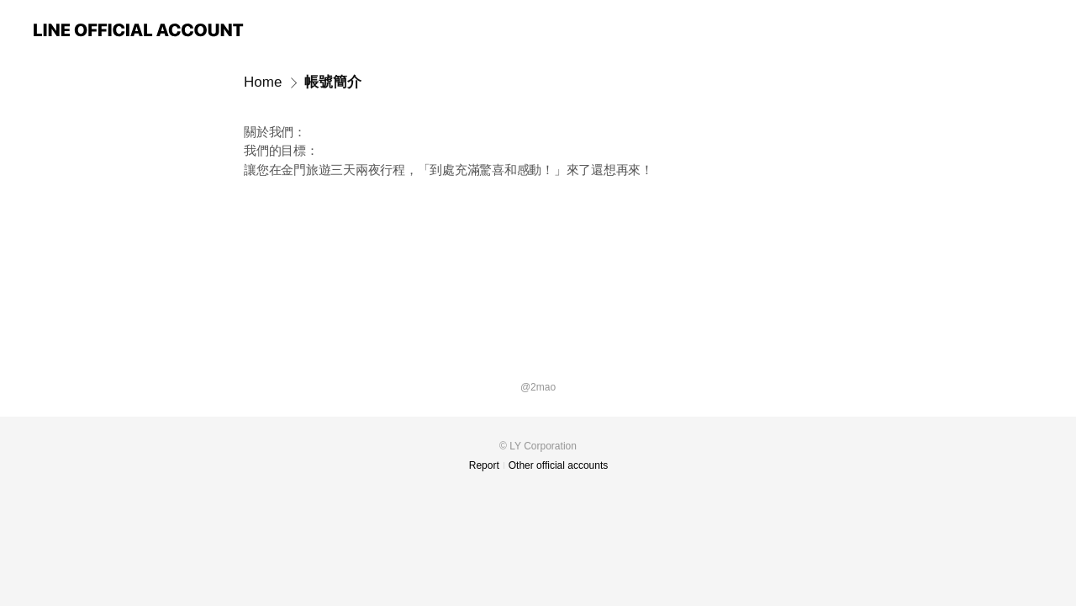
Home (263, 82)
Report (484, 465)
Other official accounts (559, 465)
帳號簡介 (332, 82)
